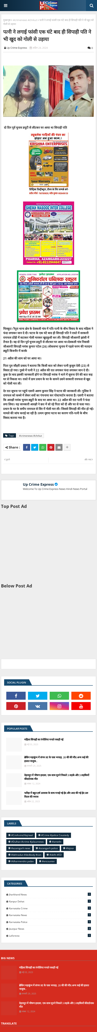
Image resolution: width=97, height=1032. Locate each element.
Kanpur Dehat (50, 901)
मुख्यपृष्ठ (7, 20)
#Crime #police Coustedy (55, 835)
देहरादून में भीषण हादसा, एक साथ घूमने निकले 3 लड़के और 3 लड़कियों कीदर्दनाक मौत (56, 776)
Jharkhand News (50, 894)
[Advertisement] (48, 546)
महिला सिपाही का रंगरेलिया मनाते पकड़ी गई (43, 739)
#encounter (48, 861)
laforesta (50, 935)
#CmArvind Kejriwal (22, 835)
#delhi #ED (55, 854)
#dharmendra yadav (22, 861)
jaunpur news (50, 928)
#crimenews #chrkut (25, 20)
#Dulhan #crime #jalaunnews (27, 841)
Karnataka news (50, 915)
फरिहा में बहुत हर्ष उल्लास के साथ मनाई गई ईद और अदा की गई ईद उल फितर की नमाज (56, 794)
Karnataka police (50, 922)
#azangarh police (48, 848)
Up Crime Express (38, 484)
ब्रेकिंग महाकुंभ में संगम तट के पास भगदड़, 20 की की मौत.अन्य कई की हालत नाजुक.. (56, 759)
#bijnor (70, 848)
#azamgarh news (20, 848)
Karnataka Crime (50, 908)
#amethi (56, 841)
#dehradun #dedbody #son (26, 854)
